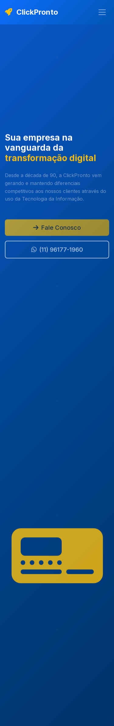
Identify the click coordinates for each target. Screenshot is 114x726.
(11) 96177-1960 (57, 250)
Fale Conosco (57, 228)
